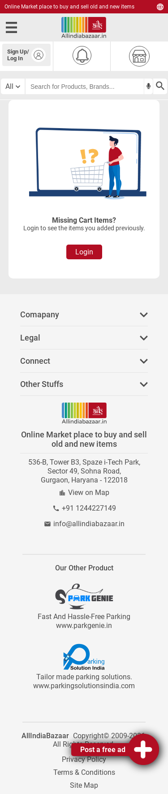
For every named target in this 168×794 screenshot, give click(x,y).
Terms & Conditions (84, 772)
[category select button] (13, 86)
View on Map (88, 492)
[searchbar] (85, 86)
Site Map (84, 785)
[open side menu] (13, 27)
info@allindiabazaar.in (89, 524)
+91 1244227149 (89, 508)
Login (84, 252)
